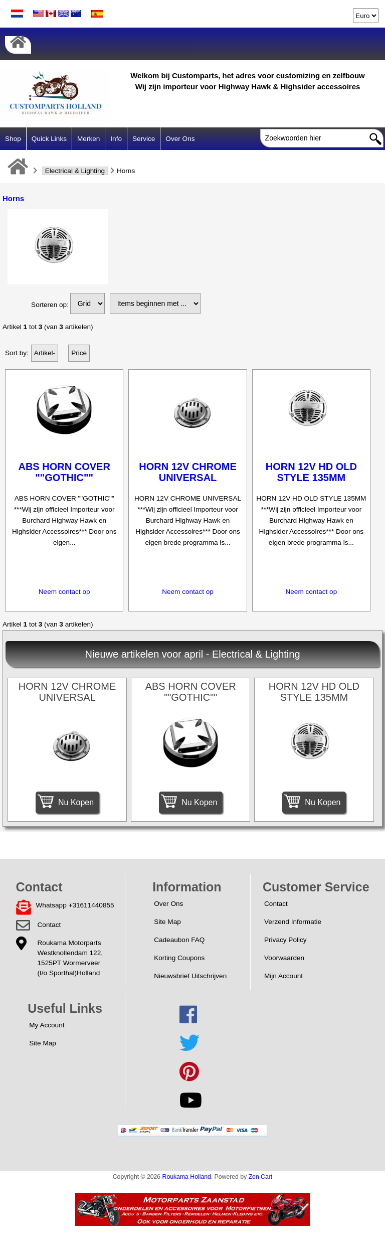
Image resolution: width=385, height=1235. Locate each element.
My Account (46, 1025)
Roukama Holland (186, 1176)
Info (116, 138)
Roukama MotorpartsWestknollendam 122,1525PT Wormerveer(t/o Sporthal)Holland (70, 958)
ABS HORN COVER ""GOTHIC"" (64, 472)
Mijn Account (283, 976)
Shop (13, 138)
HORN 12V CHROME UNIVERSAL (187, 472)
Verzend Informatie (292, 921)
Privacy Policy (285, 940)
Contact (49, 925)
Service (143, 138)
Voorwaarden (284, 958)
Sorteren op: (50, 304)
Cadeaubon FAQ (179, 940)
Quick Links (49, 138)
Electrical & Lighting (75, 171)
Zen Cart (261, 1176)
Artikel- (44, 353)
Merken (88, 138)
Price (79, 353)
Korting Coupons (179, 958)
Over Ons (180, 138)
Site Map (167, 921)
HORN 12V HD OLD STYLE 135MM (311, 472)
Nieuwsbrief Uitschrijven (190, 976)
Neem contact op (64, 591)
